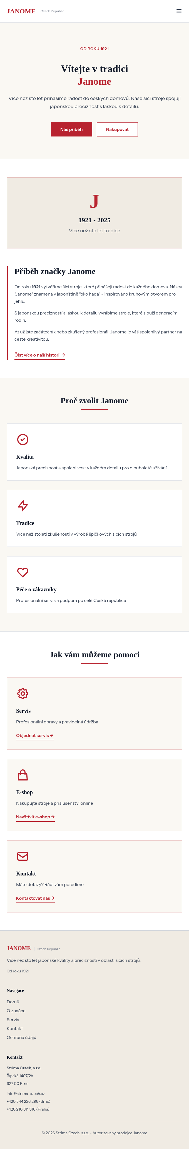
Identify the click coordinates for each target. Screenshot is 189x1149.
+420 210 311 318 (21, 1109)
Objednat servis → (35, 735)
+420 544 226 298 (23, 1101)
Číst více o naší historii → (39, 355)
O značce (16, 1010)
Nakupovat (117, 129)
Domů (13, 1001)
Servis (13, 1019)
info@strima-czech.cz (26, 1093)
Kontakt (15, 1028)
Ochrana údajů (21, 1037)
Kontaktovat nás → (35, 898)
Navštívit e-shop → (35, 816)
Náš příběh (71, 129)
